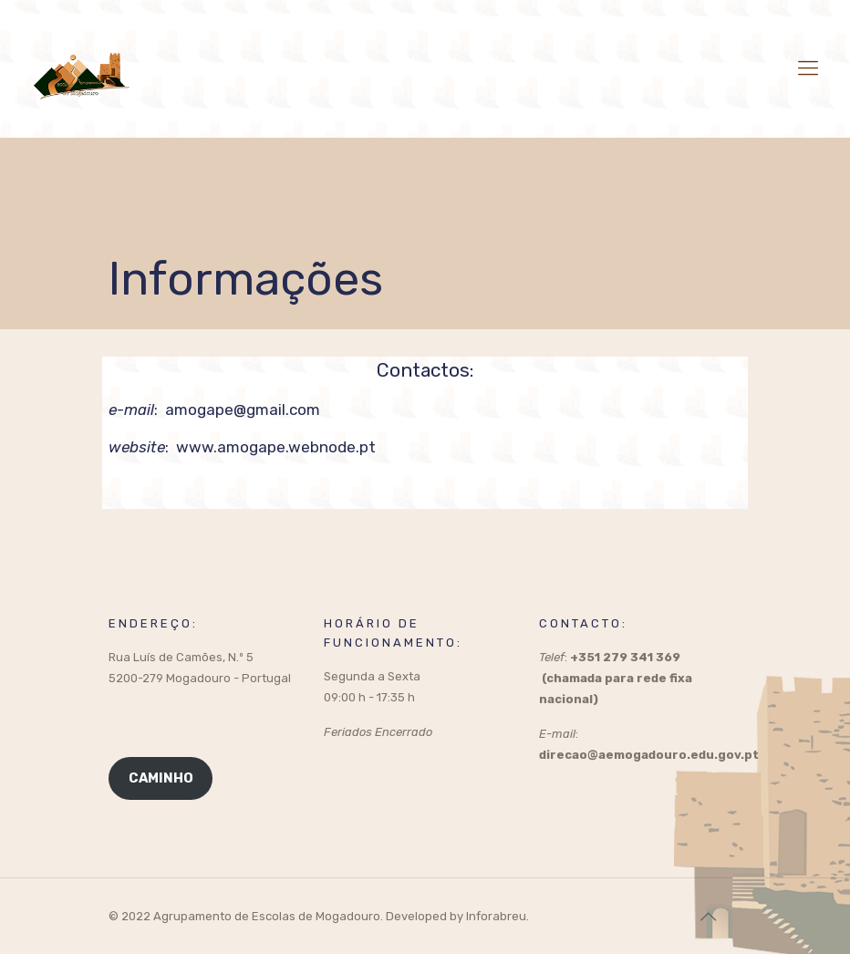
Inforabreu (496, 916)
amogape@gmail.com (242, 409)
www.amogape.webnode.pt (276, 447)
